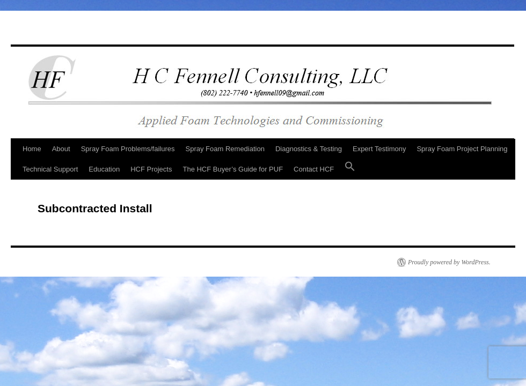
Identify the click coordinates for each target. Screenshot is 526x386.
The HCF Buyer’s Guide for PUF (232, 169)
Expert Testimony (379, 149)
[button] (350, 169)
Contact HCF (314, 169)
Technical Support (50, 169)
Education (104, 169)
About (61, 149)
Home (32, 149)
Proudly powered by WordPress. (449, 262)
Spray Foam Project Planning (462, 149)
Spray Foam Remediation (225, 149)
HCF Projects (151, 169)
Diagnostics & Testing (308, 149)
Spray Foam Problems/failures (128, 149)
